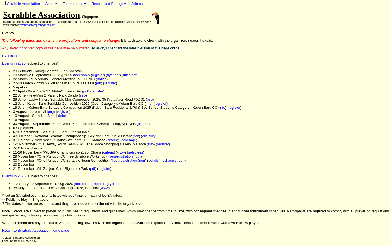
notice (101, 79)
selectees (135, 152)
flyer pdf (113, 75)
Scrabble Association (22, 3)
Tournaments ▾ (74, 4)
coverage (128, 140)
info (83, 95)
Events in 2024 (14, 56)
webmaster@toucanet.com (37, 25)
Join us (137, 4)
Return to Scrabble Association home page (35, 230)
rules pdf (130, 75)
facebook (81, 75)
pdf (98, 83)
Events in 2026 (14, 176)
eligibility (148, 136)
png (51, 112)
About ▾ (51, 4)
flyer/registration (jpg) (124, 156)
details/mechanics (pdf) (166, 160)
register (98, 75)
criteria (143, 124)
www (121, 152)
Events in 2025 (14, 63)
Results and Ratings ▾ (109, 4)
